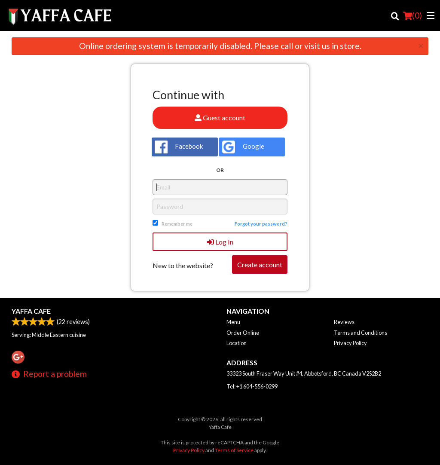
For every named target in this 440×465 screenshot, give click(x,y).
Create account (259, 264)
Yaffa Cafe (31, 311)
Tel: (252, 386)
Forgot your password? (261, 223)
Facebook (179, 147)
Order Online (242, 332)
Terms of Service (234, 450)
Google (243, 147)
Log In (220, 242)
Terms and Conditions (360, 332)
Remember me (177, 223)
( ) (412, 15)
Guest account (220, 117)
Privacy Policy (350, 343)
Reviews (344, 321)
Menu (233, 321)
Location (236, 343)
